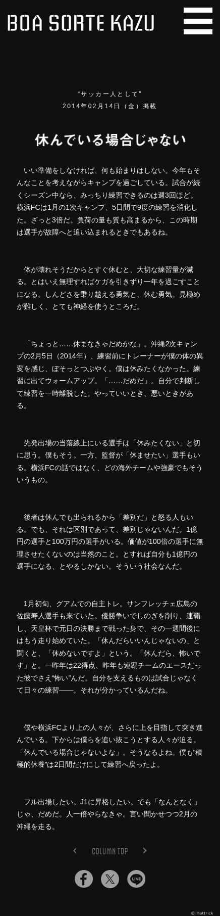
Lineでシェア (136, 879)
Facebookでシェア (84, 879)
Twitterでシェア (110, 879)
